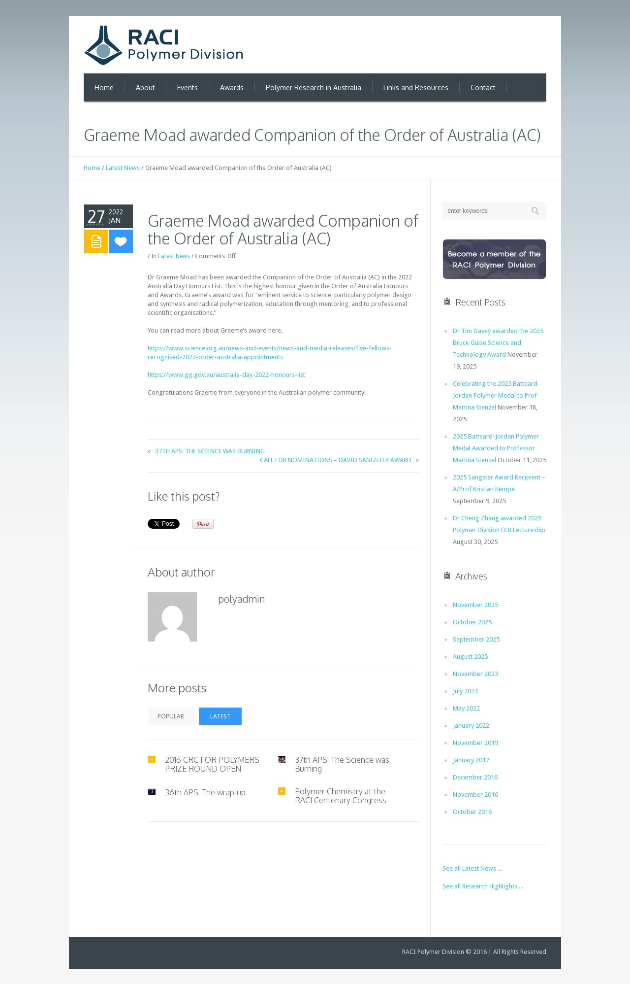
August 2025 (470, 656)
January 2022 (471, 725)
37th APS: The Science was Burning (210, 451)
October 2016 (472, 811)
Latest (220, 716)
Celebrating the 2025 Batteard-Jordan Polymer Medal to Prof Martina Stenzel (496, 395)
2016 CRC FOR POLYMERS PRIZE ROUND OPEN (212, 764)
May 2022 (466, 708)
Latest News (123, 167)
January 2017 (471, 760)
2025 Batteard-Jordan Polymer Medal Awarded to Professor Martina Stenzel (496, 448)
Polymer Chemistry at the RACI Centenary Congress (340, 795)
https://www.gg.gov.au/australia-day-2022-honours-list (226, 374)
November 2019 (475, 742)
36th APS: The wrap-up (205, 792)
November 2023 (475, 674)
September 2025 (476, 639)
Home (92, 167)
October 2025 (472, 622)
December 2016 (475, 777)
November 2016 (475, 794)
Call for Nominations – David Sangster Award (335, 460)
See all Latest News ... (472, 868)
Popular (171, 716)
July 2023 (465, 691)
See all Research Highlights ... (482, 886)
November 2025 (475, 605)
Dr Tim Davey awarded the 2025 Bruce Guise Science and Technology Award (498, 342)
